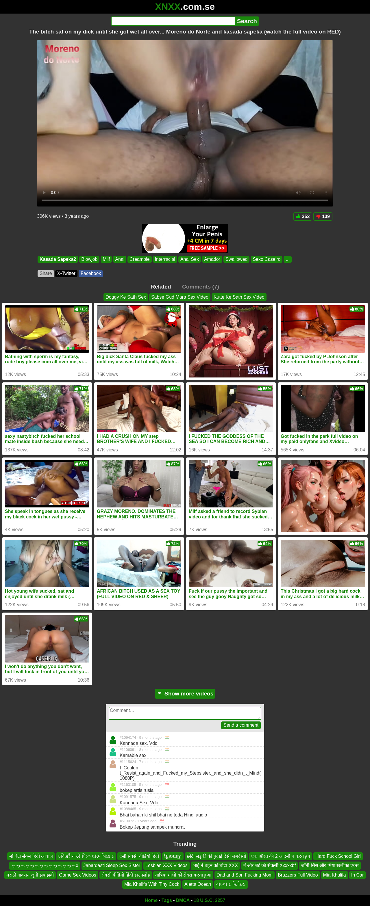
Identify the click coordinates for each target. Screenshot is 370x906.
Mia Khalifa (334, 874)
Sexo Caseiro (266, 259)
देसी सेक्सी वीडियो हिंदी (139, 856)
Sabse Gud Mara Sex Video (179, 297)
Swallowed (236, 259)
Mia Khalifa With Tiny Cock (151, 884)
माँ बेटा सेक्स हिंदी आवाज (31, 856)
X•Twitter (66, 273)
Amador (212, 259)
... (287, 259)
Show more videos (185, 694)
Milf (106, 259)
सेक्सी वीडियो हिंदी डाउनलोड (125, 874)
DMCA (183, 900)
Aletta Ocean (197, 884)
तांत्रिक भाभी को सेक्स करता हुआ (183, 874)
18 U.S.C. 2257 (209, 900)
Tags (167, 900)
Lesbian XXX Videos (166, 865)
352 (303, 216)
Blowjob (89, 259)
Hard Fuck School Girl (338, 856)
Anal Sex (189, 259)
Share (46, 273)
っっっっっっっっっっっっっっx (44, 865)
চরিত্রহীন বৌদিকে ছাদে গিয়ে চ (86, 856)
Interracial (165, 259)
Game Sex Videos (77, 874)
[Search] (173, 21)
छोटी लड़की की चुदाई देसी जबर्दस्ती (216, 856)
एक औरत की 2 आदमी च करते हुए (280, 856)
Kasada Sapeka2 (58, 259)
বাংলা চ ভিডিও (231, 884)
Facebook (91, 273)
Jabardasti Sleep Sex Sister (112, 865)
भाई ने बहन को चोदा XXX (215, 865)
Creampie (139, 259)
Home (151, 900)
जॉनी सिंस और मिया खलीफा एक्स (330, 865)
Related (161, 287)
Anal (119, 259)
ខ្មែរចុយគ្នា (173, 856)
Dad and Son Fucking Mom (245, 874)
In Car (357, 874)
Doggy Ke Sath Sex (126, 297)
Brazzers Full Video (298, 874)
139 (323, 216)
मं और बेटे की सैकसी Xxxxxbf (269, 865)
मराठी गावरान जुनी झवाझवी (30, 874)
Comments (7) (200, 287)
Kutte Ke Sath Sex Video (239, 297)
